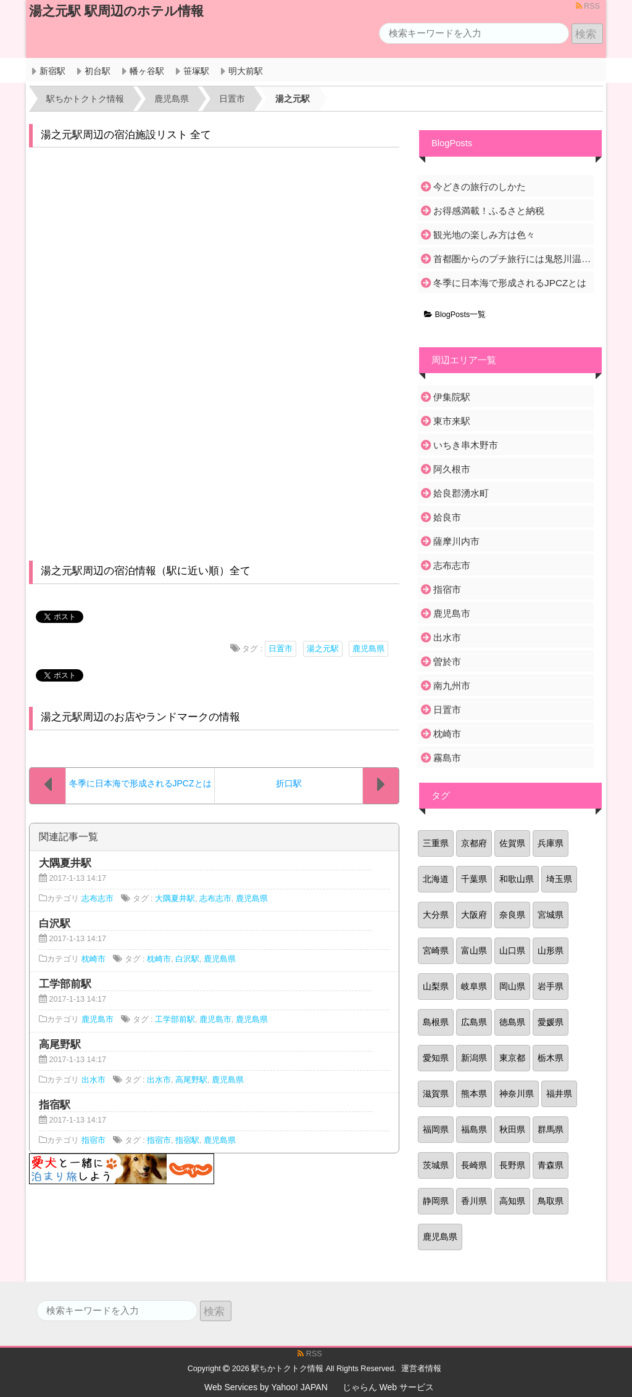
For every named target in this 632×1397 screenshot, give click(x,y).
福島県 (474, 1129)
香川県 (474, 1201)
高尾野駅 (191, 1080)
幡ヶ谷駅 (147, 71)
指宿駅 (187, 1140)
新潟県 (474, 1058)
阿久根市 (451, 469)
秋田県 (512, 1129)
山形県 (550, 950)
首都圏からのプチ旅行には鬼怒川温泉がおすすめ (512, 258)
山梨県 (436, 986)
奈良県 (512, 915)
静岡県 (436, 1201)
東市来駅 (451, 421)
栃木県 (550, 1058)
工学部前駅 (175, 1019)
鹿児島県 (368, 649)
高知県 (512, 1201)
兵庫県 (550, 843)
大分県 (436, 915)
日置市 (280, 649)
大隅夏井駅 (175, 898)
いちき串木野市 (465, 445)
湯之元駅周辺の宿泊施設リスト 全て (126, 135)
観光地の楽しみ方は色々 (484, 234)
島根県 (436, 1022)
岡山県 (512, 986)
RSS (588, 6)
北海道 (436, 879)
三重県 (436, 843)
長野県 (512, 1165)
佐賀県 (512, 843)
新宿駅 (52, 71)
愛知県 (436, 1058)
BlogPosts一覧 (455, 314)
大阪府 (474, 915)
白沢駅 (187, 959)
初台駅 (97, 71)
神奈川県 (516, 1093)
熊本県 (474, 1093)
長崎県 (474, 1165)
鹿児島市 (97, 1019)
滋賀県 (436, 1093)
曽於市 (447, 661)
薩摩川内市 (456, 541)
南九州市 (451, 685)
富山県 (474, 950)
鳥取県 (550, 1201)
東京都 (512, 1058)
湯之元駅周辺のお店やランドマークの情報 (140, 717)
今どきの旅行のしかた (479, 186)
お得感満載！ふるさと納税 (488, 210)
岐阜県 (474, 986)
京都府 (474, 843)
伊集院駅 (451, 397)
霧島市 (447, 757)
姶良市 (447, 517)
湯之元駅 (323, 649)
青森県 (550, 1165)
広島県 (474, 1022)
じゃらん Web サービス (388, 1387)
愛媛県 (550, 1022)
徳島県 (512, 1022)
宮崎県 (436, 950)
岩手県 (550, 986)
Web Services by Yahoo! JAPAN (266, 1387)
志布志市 (97, 898)
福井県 (559, 1093)
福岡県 (436, 1129)
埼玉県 (559, 879)
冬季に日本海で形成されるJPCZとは (509, 283)
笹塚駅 (196, 71)
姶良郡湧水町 (461, 493)
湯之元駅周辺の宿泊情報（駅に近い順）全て (146, 571)
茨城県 (436, 1165)
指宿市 (93, 1140)
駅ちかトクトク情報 (287, 1368)
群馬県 (550, 1129)
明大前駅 (245, 71)
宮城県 (550, 915)
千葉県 (474, 879)
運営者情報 (421, 1368)
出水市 (93, 1080)
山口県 (512, 950)
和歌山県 (516, 879)
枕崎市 (93, 959)
